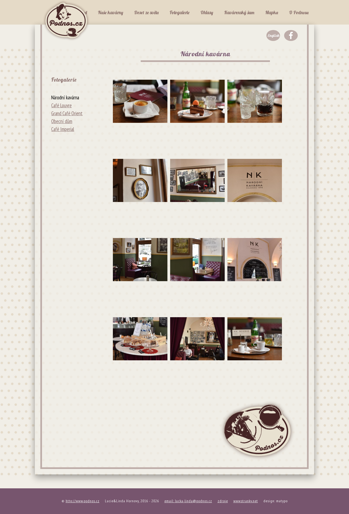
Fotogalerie (179, 12)
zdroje (223, 500)
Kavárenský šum (239, 12)
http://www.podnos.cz (83, 500)
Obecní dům (61, 121)
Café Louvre (61, 105)
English (273, 35)
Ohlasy (206, 12)
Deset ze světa (146, 12)
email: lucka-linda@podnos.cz (188, 500)
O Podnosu (299, 12)
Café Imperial (62, 129)
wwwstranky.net (245, 500)
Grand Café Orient (67, 113)
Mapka (271, 12)
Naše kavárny (110, 12)
